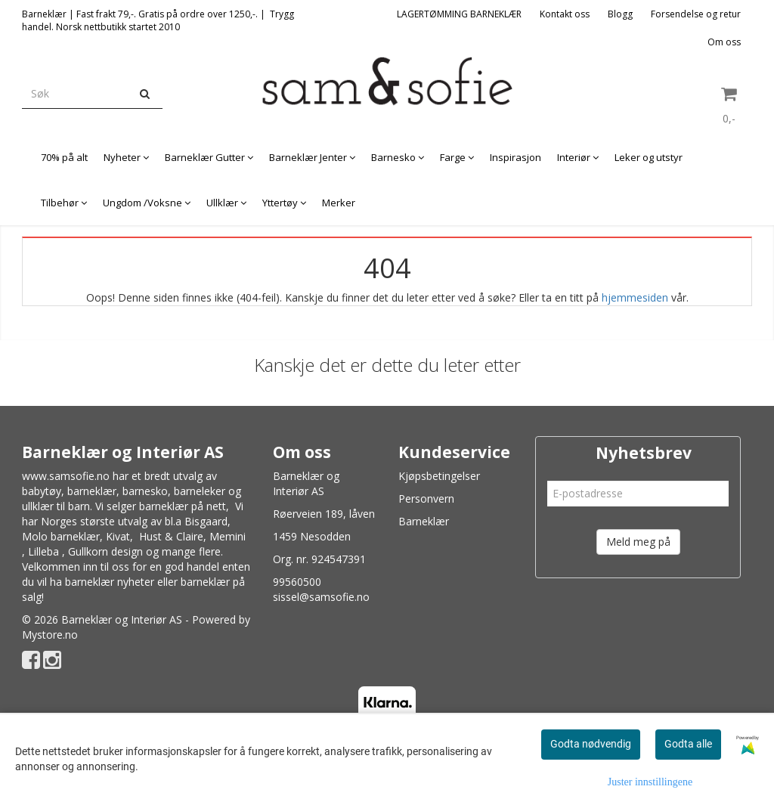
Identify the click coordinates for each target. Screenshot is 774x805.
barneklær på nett (182, 506)
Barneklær (423, 521)
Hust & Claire (171, 536)
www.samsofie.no (66, 476)
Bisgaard (206, 521)
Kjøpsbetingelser (439, 476)
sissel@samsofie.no (321, 597)
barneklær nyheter (109, 581)
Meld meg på (638, 541)
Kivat (118, 536)
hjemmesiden (635, 297)
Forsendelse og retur (696, 14)
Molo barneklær (61, 536)
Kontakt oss (565, 14)
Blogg (620, 14)
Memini (227, 536)
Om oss (724, 42)
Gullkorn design (105, 551)
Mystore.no (50, 634)
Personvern (426, 498)
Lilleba (43, 551)
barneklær (91, 491)
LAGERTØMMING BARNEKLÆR (459, 14)
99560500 (297, 581)
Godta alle (688, 744)
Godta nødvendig (590, 744)
